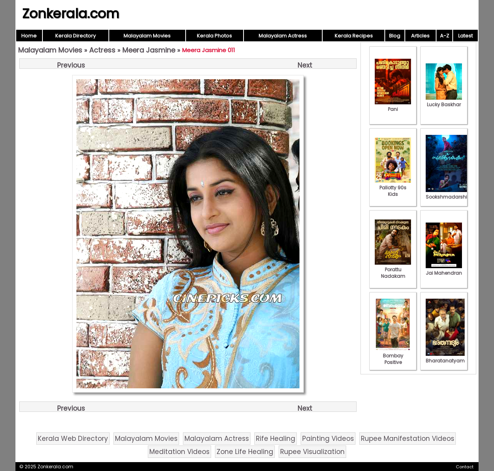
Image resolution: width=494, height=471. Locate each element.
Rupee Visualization (312, 451)
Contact (465, 467)
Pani (393, 105)
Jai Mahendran (444, 269)
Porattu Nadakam (393, 269)
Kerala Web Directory (73, 438)
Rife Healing (275, 438)
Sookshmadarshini (448, 193)
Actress (102, 50)
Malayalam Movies (147, 35)
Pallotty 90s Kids (393, 187)
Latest (465, 35)
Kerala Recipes (354, 35)
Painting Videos (328, 438)
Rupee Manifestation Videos (407, 438)
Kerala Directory (75, 35)
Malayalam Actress (283, 35)
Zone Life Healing (245, 451)
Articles (420, 35)
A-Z (444, 35)
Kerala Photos (214, 35)
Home (29, 35)
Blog (394, 35)
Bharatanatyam (445, 357)
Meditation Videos (179, 451)
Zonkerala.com (70, 13)
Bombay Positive (393, 356)
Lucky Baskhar (444, 101)
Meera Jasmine (148, 50)
